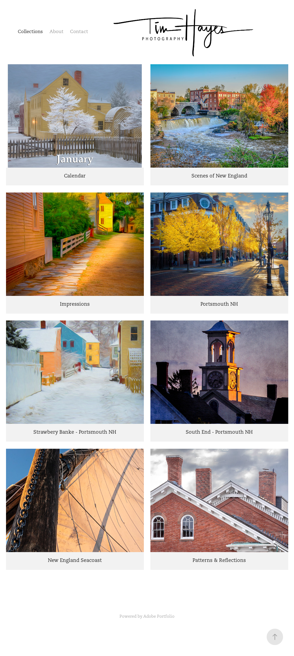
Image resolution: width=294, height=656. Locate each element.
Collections (30, 31)
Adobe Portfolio (158, 616)
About (56, 31)
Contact (79, 31)
